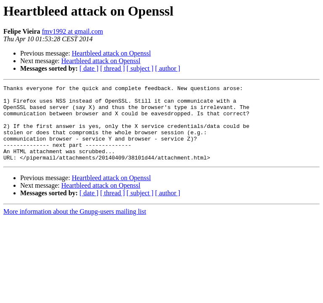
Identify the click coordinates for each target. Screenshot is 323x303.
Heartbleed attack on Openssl (111, 53)
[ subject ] (140, 68)
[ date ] (88, 68)
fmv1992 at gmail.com (72, 31)
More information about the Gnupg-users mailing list (74, 226)
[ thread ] (112, 68)
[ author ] (167, 68)
